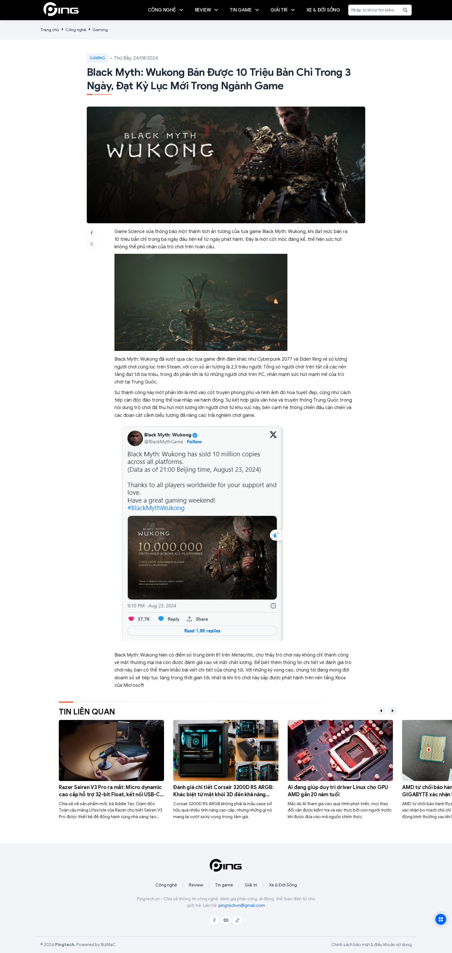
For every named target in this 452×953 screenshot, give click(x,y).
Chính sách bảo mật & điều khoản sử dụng (372, 944)
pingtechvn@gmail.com (242, 905)
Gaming (100, 29)
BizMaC (108, 944)
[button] (381, 710)
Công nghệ (75, 29)
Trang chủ (49, 29)
